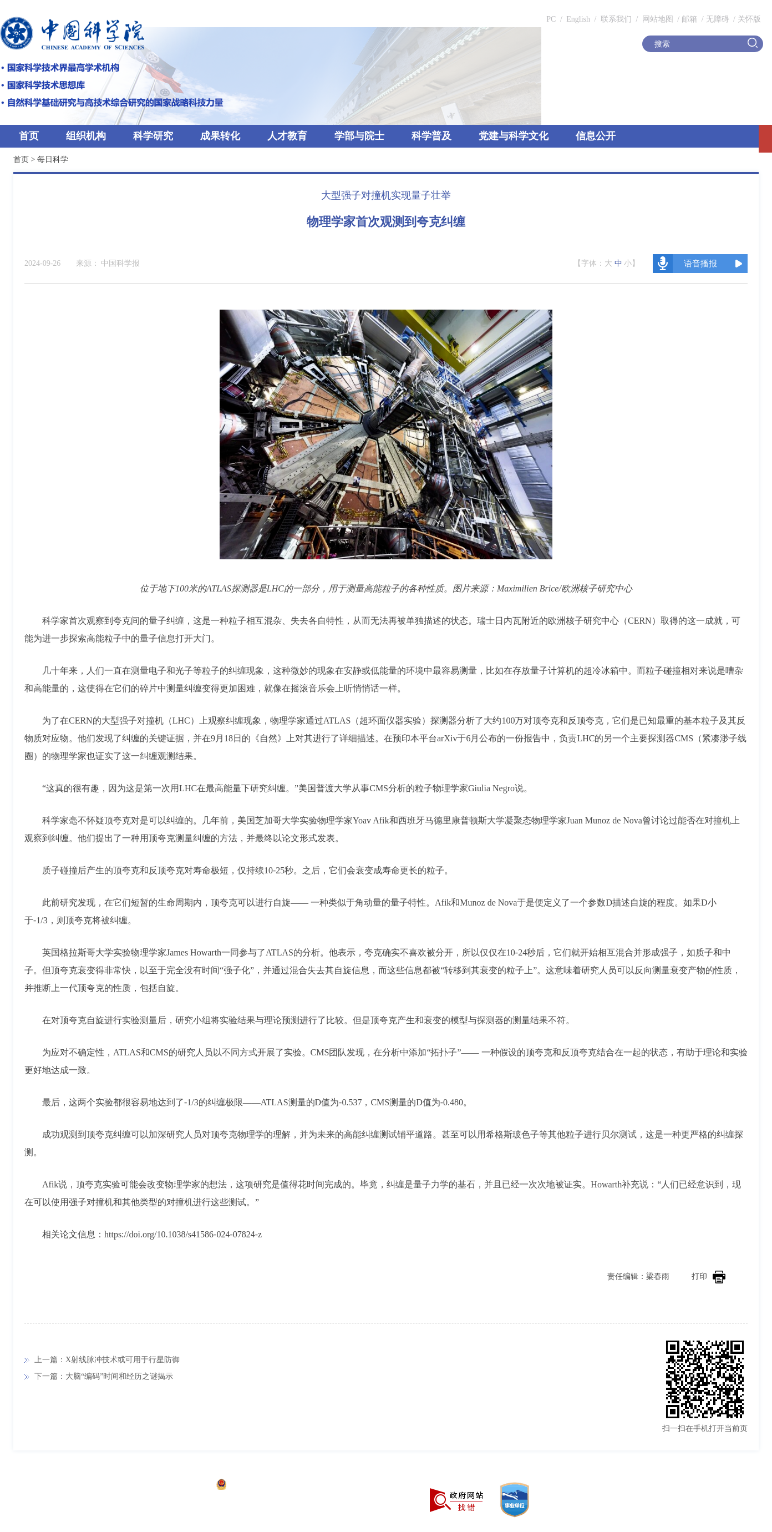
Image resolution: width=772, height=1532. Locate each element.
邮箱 (689, 19)
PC (551, 19)
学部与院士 (359, 135)
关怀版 (749, 19)
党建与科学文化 (513, 135)
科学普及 (431, 135)
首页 (29, 135)
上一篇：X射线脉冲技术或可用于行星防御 (107, 1360)
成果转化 (220, 135)
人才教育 (287, 135)
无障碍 (717, 19)
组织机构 (86, 135)
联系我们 (616, 19)
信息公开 (596, 135)
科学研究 (153, 135)
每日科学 (52, 159)
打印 (708, 1276)
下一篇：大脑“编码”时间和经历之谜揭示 (103, 1376)
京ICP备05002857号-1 (172, 1486)
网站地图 (656, 19)
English (578, 19)
